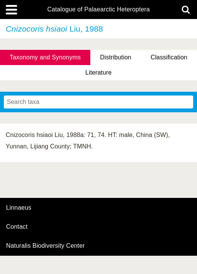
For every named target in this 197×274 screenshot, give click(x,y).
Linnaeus (18, 208)
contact (16, 226)
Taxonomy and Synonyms (45, 57)
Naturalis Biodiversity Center (45, 246)
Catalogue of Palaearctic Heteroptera (98, 9)
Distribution (115, 57)
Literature (98, 72)
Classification (169, 57)
